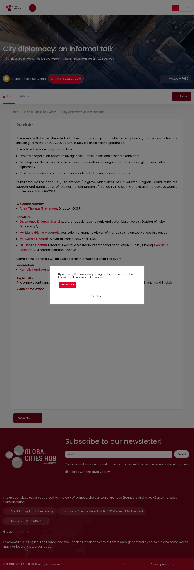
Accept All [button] (67, 284)
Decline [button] (97, 296)
